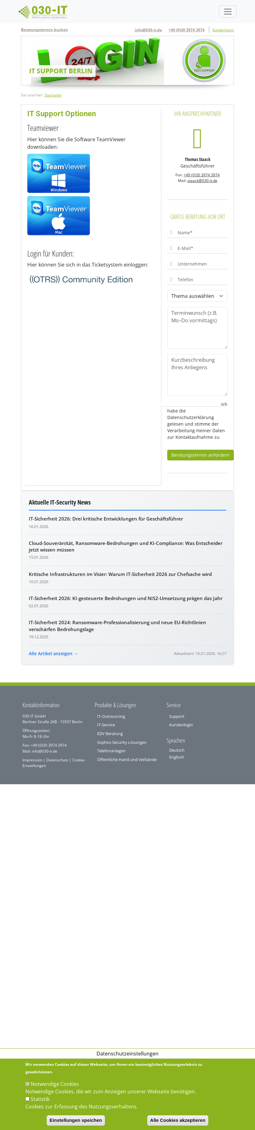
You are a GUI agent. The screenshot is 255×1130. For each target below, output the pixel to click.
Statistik (40, 1099)
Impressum (32, 760)
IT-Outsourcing (111, 716)
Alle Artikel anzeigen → (53, 653)
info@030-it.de (148, 30)
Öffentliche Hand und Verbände (127, 759)
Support (177, 716)
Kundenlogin (223, 30)
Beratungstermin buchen (44, 29)
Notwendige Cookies (55, 1084)
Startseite (52, 95)
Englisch (176, 757)
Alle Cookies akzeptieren (178, 1120)
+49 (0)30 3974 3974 (187, 30)
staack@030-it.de (202, 180)
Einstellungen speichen (75, 1120)
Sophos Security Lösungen (122, 742)
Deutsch (177, 750)
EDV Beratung (110, 733)
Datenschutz (56, 760)
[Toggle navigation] (228, 11)
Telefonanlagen (111, 751)
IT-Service (106, 725)
